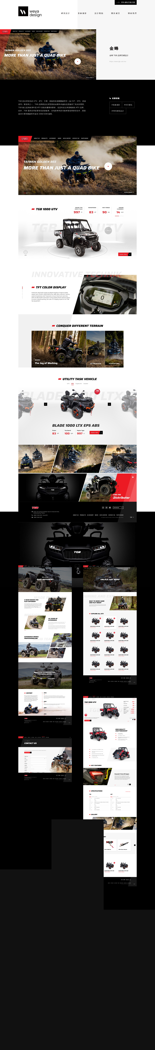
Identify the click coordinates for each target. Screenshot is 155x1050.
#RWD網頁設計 (118, 121)
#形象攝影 (116, 115)
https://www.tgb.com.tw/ (117, 61)
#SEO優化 (128, 115)
